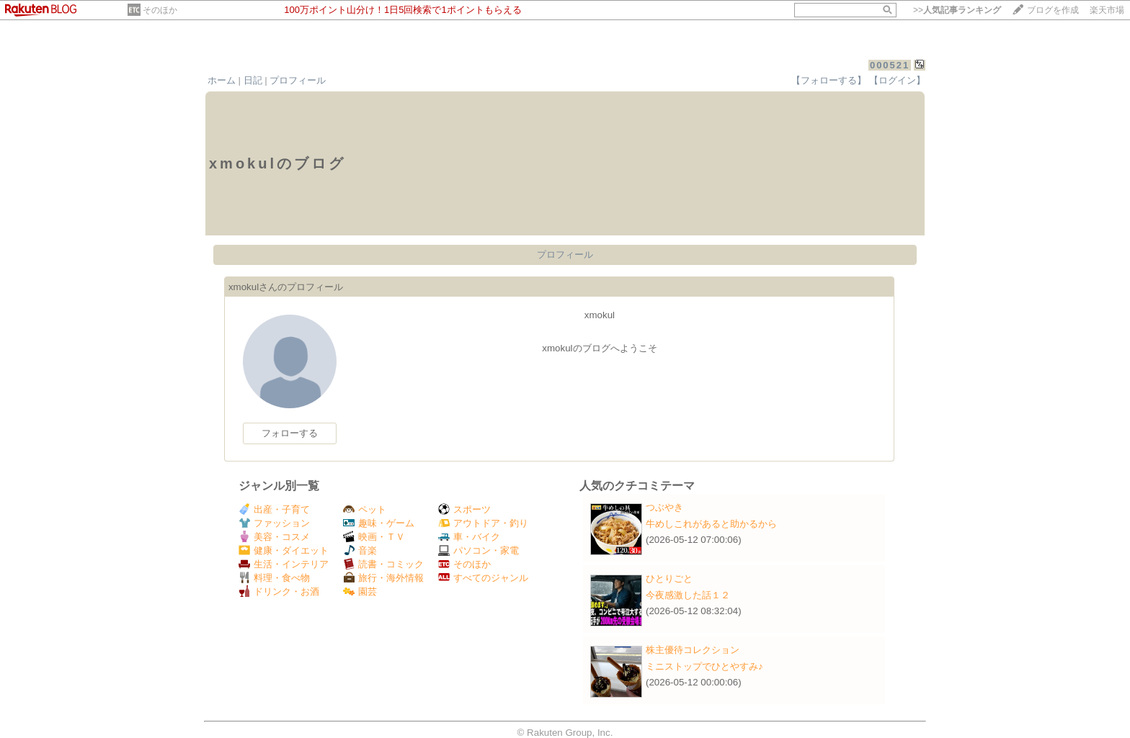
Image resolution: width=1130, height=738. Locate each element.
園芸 (360, 591)
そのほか (160, 10)
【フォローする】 (828, 80)
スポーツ (464, 509)
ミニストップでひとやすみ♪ (704, 666)
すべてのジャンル (483, 577)
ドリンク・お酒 (279, 591)
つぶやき (664, 507)
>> (957, 10)
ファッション (274, 523)
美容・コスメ (274, 536)
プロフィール (298, 80)
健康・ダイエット (284, 550)
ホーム (222, 80)
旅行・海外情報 (383, 577)
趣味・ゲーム (378, 523)
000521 (889, 65)
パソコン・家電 (478, 550)
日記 (253, 80)
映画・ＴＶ (374, 536)
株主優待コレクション (692, 649)
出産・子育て (274, 509)
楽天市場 (1107, 10)
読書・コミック (383, 564)
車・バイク (469, 536)
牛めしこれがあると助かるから (711, 523)
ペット (364, 509)
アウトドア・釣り (483, 523)
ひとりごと (669, 578)
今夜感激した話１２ (688, 595)
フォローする (290, 433)
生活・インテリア (284, 564)
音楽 (360, 550)
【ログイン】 (897, 80)
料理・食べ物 (274, 577)
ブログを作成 (1053, 10)
